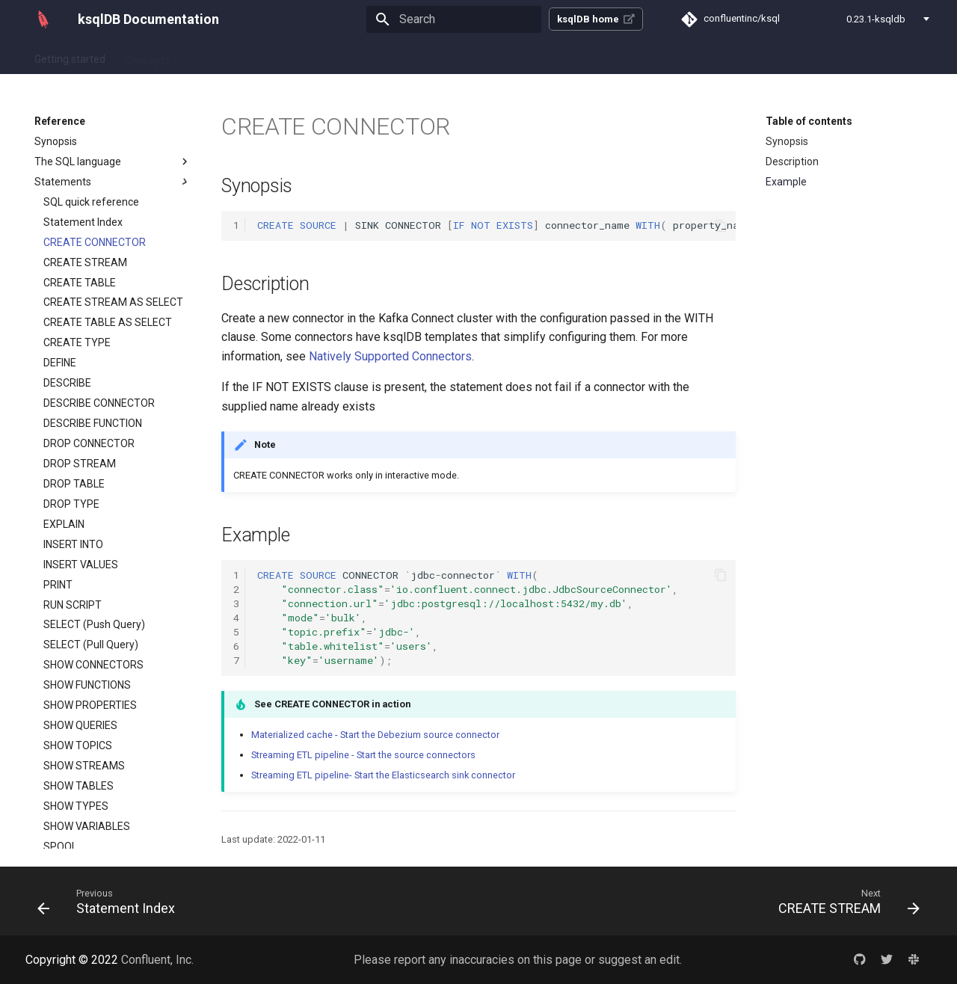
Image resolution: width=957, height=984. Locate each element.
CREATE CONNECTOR (94, 242)
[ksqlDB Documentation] (43, 19)
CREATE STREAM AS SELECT (113, 302)
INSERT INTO (73, 544)
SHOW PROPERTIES (90, 705)
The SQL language (112, 161)
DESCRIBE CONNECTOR (99, 403)
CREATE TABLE (79, 283)
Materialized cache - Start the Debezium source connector (375, 734)
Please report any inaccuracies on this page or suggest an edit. (518, 960)
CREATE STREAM (85, 262)
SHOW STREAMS (84, 766)
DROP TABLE (74, 484)
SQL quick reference (91, 202)
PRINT (58, 585)
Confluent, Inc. (157, 960)
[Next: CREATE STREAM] (844, 901)
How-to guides (223, 56)
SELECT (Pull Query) (90, 645)
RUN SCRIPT (72, 605)
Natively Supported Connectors (390, 356)
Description (792, 161)
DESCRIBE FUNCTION (92, 423)
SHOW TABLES (78, 786)
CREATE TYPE (77, 342)
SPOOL (60, 846)
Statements (112, 181)
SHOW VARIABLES (86, 826)
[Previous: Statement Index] (110, 901)
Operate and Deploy (384, 56)
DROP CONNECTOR (89, 443)
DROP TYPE (71, 504)
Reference (475, 56)
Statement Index (83, 222)
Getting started (69, 56)
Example (786, 182)
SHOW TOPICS (77, 745)
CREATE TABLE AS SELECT (107, 322)
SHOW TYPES (75, 806)
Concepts (147, 56)
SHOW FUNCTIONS (87, 685)
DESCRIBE (67, 383)
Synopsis (55, 141)
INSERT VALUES (80, 565)
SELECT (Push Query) (94, 624)
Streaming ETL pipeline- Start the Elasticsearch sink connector (383, 775)
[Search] (453, 19)
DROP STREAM (79, 464)
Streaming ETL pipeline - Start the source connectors (363, 754)
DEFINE (59, 363)
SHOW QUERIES (80, 725)
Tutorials (297, 56)
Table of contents (809, 121)
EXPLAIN (63, 524)
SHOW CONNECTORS (93, 665)
